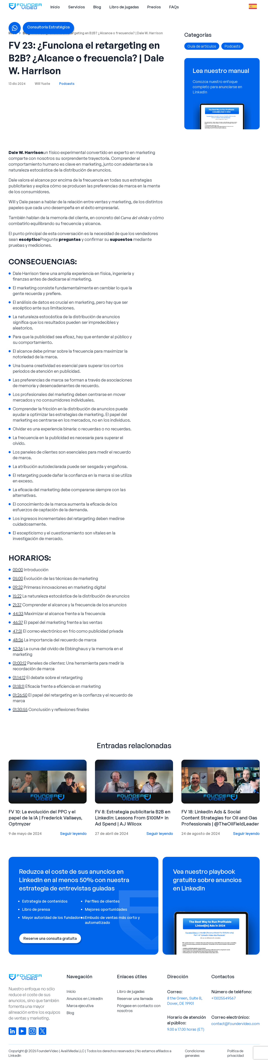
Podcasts (66, 83)
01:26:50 (20, 695)
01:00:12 (19, 663)
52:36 (18, 648)
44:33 (18, 613)
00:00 (18, 569)
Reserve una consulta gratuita (50, 938)
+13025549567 (223, 998)
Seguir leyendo (73, 833)
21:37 (17, 604)
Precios (154, 7)
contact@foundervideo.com (235, 1023)
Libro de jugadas (124, 7)
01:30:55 (20, 709)
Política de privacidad (235, 1053)
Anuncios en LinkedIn (85, 998)
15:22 (17, 596)
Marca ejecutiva (80, 1005)
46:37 (18, 622)
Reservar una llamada (135, 998)
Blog (97, 7)
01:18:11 (18, 686)
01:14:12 (19, 677)
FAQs (174, 7)
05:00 (18, 578)
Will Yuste (42, 83)
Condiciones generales (195, 1053)
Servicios (76, 7)
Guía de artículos (201, 46)
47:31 (17, 631)
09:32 (18, 587)
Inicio (55, 7)
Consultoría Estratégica (48, 27)
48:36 (18, 639)
